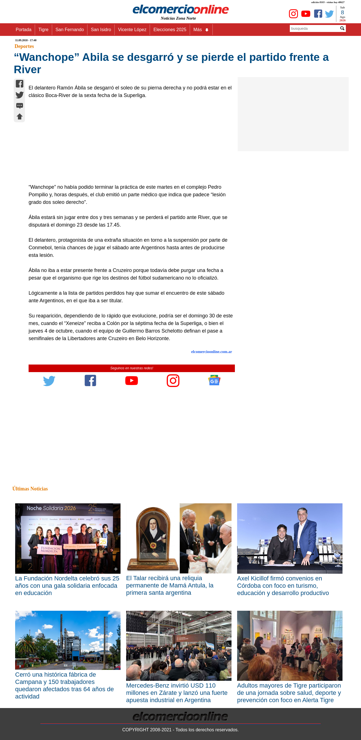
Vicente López (132, 29)
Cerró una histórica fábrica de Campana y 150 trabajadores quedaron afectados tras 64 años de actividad (64, 685)
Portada (23, 29)
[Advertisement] (129, 141)
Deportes (24, 46)
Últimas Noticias (30, 489)
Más (201, 29)
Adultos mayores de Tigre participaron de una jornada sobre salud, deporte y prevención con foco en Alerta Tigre (289, 693)
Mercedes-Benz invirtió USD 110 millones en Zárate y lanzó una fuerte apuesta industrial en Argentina (177, 693)
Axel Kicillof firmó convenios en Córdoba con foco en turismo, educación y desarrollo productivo (283, 585)
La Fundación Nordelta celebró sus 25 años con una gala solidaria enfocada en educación (67, 585)
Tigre (43, 29)
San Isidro (101, 29)
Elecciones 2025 (169, 29)
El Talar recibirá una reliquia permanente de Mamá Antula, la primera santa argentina (170, 585)
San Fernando (69, 29)
